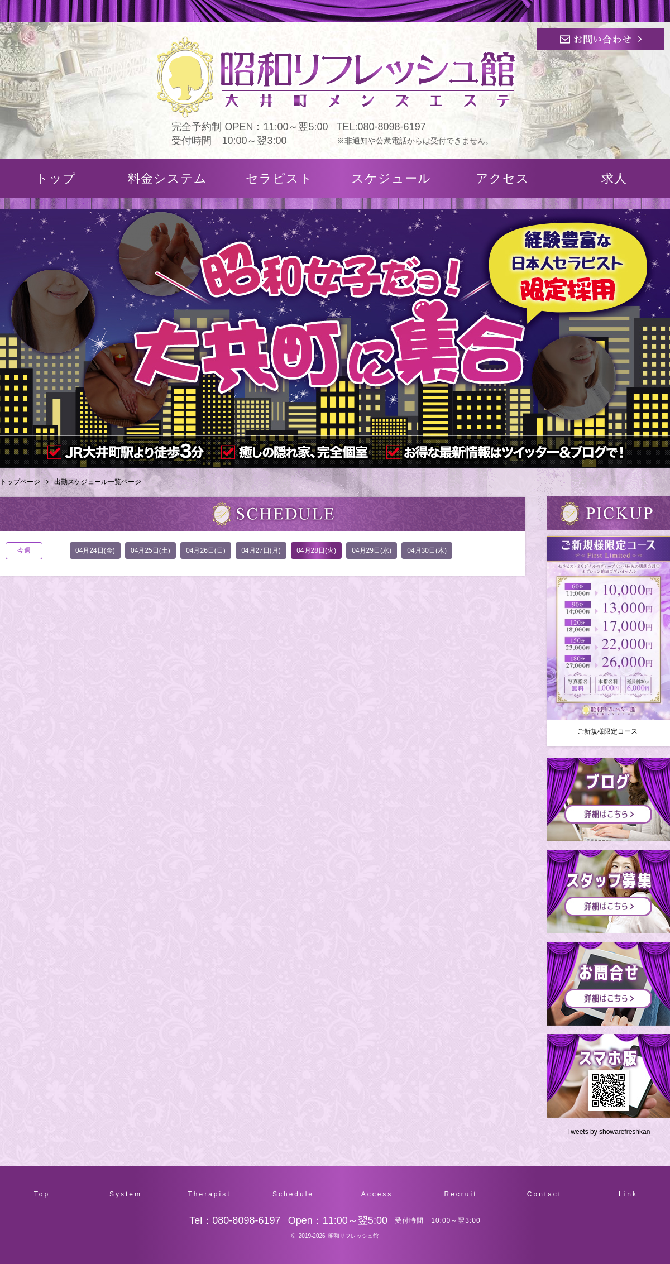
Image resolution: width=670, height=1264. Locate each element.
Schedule (293, 1194)
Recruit (460, 1194)
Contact (544, 1194)
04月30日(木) (427, 550)
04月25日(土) (150, 550)
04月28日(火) (316, 550)
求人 (614, 178)
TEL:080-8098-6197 (381, 126)
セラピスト (279, 178)
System (125, 1194)
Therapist (209, 1194)
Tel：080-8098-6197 (234, 1220)
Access (377, 1194)
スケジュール (391, 178)
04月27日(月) (261, 550)
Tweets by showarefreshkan (608, 1132)
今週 (24, 550)
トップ (56, 178)
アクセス (502, 178)
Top (42, 1194)
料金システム (167, 178)
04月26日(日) (206, 550)
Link (628, 1194)
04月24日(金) (95, 550)
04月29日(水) (371, 550)
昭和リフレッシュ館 (353, 1236)
